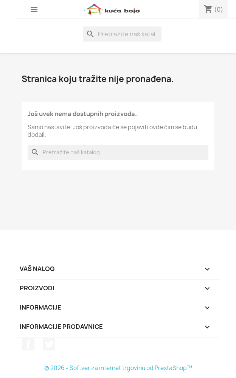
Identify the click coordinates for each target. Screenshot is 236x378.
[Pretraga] (122, 34)
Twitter (49, 344)
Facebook (28, 344)
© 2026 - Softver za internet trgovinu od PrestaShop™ (118, 368)
